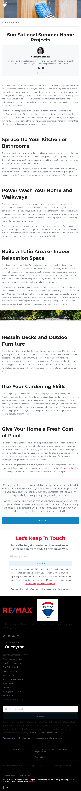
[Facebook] (4, 636)
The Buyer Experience (12, 663)
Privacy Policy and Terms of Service (40, 583)
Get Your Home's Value (13, 679)
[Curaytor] (14, 649)
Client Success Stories (12, 659)
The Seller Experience (12, 667)
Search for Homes (11, 671)
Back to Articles (13, 22)
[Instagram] (18, 636)
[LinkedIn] (9, 636)
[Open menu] (78, 4)
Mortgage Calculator (12, 691)
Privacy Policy (40, 757)
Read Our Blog (9, 675)
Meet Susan (8, 683)
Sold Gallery (8, 695)
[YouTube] (13, 636)
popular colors (68, 468)
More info (32, 781)
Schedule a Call (9, 687)
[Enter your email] (42, 556)
